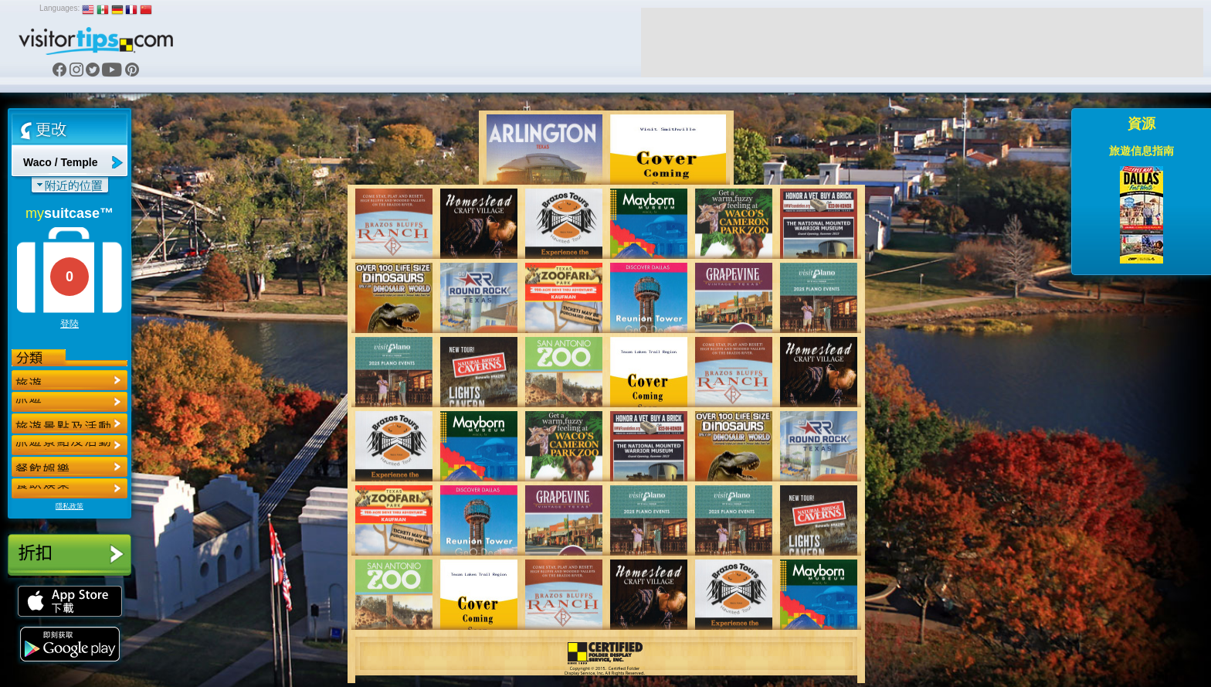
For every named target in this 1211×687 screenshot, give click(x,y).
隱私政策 (69, 506)
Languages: (59, 8)
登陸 (69, 323)
